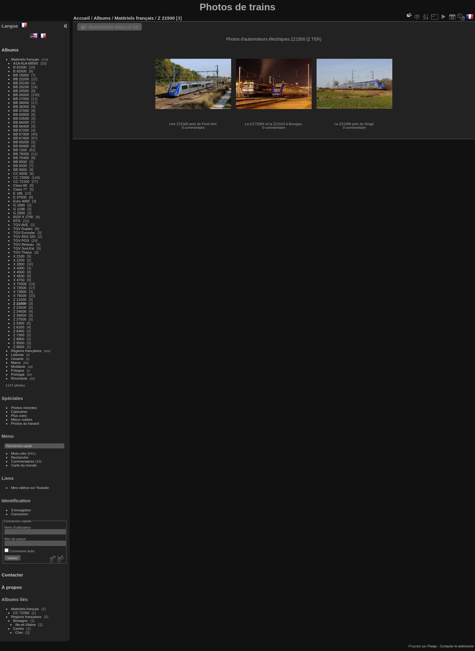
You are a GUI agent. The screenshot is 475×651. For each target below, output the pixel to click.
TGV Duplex (23, 229)
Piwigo (432, 646)
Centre (18, 628)
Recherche (19, 457)
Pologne (17, 370)
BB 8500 (20, 162)
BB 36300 (21, 106)
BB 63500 (21, 118)
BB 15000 (21, 75)
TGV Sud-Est (23, 248)
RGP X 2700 (23, 217)
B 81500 (20, 67)
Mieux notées (21, 419)
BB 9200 (20, 166)
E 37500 (20, 197)
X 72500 (20, 284)
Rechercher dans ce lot (114, 26)
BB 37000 (21, 110)
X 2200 (19, 260)
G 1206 (19, 209)
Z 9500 (19, 343)
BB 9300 (20, 169)
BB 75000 (21, 154)
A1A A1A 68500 (25, 63)
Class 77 (20, 189)
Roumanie (19, 378)
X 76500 (20, 295)
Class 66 (20, 185)
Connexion (19, 514)
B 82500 (20, 71)
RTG (17, 221)
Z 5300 (19, 323)
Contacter (12, 574)
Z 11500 (19, 299)
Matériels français (25, 59)
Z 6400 (19, 331)
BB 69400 (21, 146)
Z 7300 (19, 335)
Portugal (18, 374)
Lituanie (17, 358)
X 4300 (19, 268)
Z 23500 (19, 307)
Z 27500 (19, 319)
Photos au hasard (25, 423)
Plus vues (19, 415)
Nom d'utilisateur (18, 527)
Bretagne (20, 621)
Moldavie (18, 366)
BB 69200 (21, 142)
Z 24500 (19, 311)
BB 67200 (21, 130)
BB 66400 (21, 126)
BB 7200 (20, 150)
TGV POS (21, 240)
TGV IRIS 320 (24, 236)
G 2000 (19, 213)
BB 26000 (21, 95)
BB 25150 (21, 83)
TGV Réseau (23, 244)
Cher (19, 632)
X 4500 (19, 272)
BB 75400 (21, 158)
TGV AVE (20, 225)
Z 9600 (19, 347)
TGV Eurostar (24, 232)
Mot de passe (15, 539)
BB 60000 (21, 114)
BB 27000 (21, 99)
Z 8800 (19, 339)
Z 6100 (19, 327)
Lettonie (17, 355)
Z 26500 (19, 315)
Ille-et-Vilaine (25, 624)
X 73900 (20, 292)
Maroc (16, 362)
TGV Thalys (22, 252)
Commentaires (23, 461)
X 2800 (19, 264)
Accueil (81, 18)
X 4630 (19, 276)
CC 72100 (21, 181)
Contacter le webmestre (457, 646)
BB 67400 (21, 138)
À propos (12, 587)
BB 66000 (21, 122)
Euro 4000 (21, 201)
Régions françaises (26, 351)
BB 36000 (21, 103)
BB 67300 (21, 134)
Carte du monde (24, 465)
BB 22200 (21, 79)
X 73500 (20, 288)
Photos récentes (24, 408)
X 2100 (19, 256)
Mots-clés (18, 453)
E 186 (18, 193)
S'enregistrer (21, 510)
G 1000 (19, 205)
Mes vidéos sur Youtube (30, 488)
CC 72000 (21, 177)
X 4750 (19, 280)
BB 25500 (21, 91)
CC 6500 (20, 173)
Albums (10, 49)
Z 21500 (19, 303)
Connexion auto (20, 551)
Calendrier (19, 412)
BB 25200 (21, 87)
